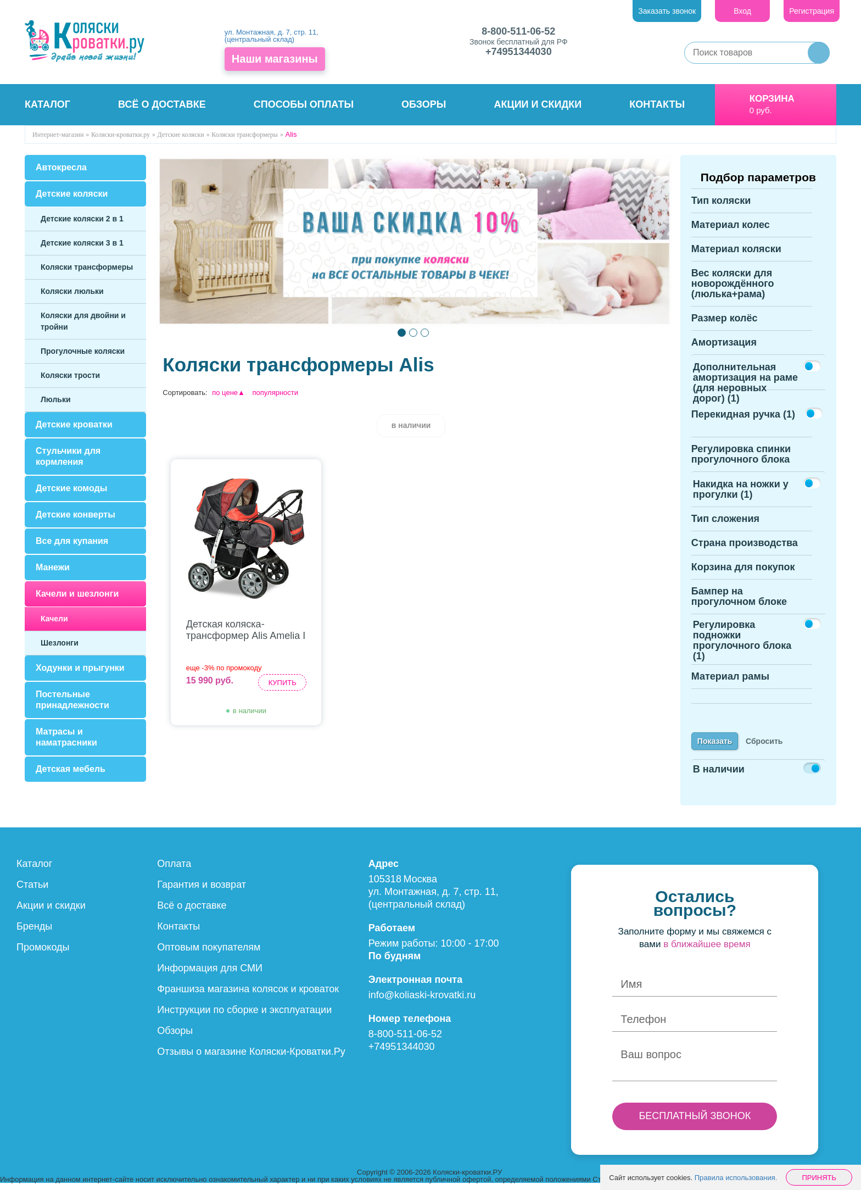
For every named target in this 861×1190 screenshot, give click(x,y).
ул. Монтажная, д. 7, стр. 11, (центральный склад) (271, 36)
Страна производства (744, 549)
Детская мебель (70, 769)
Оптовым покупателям (208, 953)
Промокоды (42, 953)
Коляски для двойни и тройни (83, 321)
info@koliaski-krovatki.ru (422, 1001)
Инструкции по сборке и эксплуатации (244, 1016)
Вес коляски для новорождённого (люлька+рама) (732, 290)
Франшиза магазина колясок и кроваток (248, 995)
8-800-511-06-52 (518, 31)
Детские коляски (72, 193)
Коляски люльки (72, 291)
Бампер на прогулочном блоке (739, 603)
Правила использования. (736, 1178)
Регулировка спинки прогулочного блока (741, 460)
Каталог (47, 104)
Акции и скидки (538, 104)
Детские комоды (71, 488)
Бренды (34, 932)
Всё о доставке (162, 104)
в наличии (411, 425)
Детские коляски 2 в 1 (82, 218)
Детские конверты (75, 514)
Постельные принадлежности (72, 699)
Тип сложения (725, 525)
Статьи (32, 891)
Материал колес (730, 231)
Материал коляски (736, 255)
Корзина (772, 98)
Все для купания (72, 541)
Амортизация (724, 348)
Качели (54, 618)
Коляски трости (70, 375)
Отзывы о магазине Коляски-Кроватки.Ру (251, 1058)
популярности (276, 392)
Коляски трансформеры (87, 267)
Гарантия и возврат (201, 891)
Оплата (174, 870)
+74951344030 (518, 51)
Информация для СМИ (209, 974)
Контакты (657, 104)
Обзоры (423, 104)
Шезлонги (60, 642)
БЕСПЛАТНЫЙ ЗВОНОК (695, 1122)
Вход (742, 11)
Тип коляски (721, 207)
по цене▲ (228, 392)
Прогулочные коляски (83, 351)
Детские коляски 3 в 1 (82, 242)
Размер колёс (724, 324)
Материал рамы (730, 682)
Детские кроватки (74, 424)
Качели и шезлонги (77, 593)
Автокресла (61, 167)
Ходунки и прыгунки (80, 667)
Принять (819, 1178)
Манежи (53, 567)
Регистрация (811, 11)
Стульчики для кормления (68, 456)
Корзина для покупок (743, 573)
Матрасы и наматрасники (66, 737)
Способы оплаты (304, 104)
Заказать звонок (667, 11)
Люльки (56, 399)
